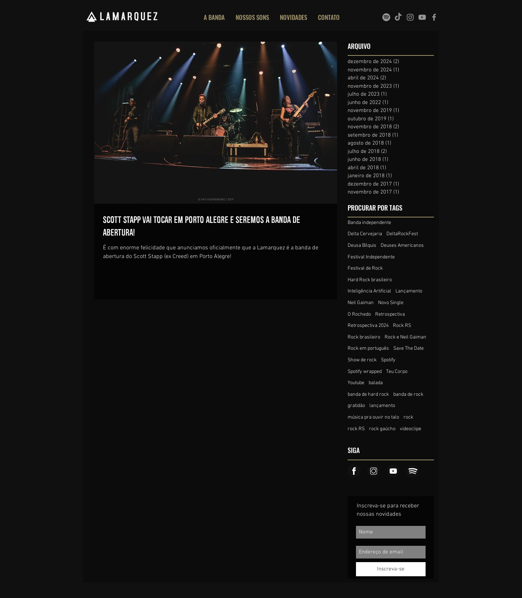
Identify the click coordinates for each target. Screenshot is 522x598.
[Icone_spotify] (412, 471)
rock (408, 417)
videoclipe (410, 429)
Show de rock (362, 360)
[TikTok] (398, 17)
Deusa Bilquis (362, 245)
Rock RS (402, 326)
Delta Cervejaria (365, 234)
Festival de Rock (365, 268)
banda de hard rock (368, 394)
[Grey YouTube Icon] (422, 17)
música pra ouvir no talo (373, 417)
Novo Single (390, 303)
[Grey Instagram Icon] (410, 17)
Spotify (388, 360)
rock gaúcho (382, 429)
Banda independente (369, 223)
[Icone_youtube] (393, 471)
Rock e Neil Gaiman (405, 337)
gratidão (356, 406)
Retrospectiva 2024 (368, 326)
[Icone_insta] (373, 471)
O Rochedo (359, 314)
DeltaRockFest (402, 234)
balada (376, 383)
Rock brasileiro (364, 337)
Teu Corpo (396, 372)
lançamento (382, 406)
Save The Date (408, 348)
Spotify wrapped (365, 372)
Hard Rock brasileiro (370, 280)
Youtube (356, 383)
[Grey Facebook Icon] (434, 17)
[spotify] (386, 17)
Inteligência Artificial (369, 291)
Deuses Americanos (402, 245)
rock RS (356, 429)
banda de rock (408, 394)
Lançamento (408, 291)
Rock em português (368, 348)
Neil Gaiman (361, 303)
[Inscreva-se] (391, 569)
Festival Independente (371, 257)
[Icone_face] (354, 471)
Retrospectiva (390, 314)
